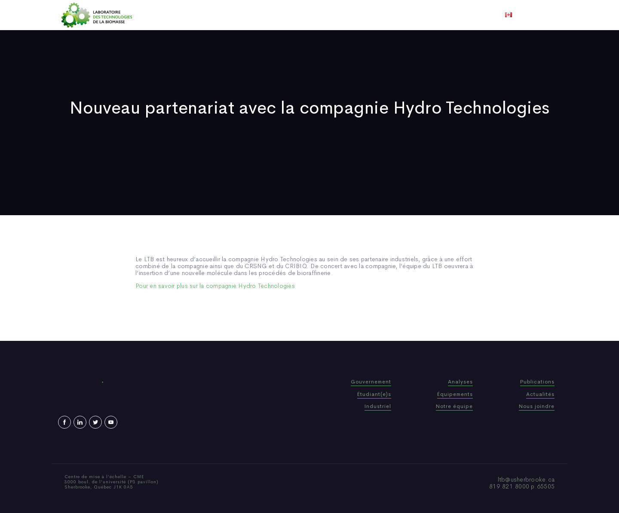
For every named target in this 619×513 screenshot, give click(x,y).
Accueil (194, 15)
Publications (297, 15)
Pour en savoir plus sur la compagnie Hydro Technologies (215, 286)
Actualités (341, 15)
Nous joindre (416, 15)
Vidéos (377, 15)
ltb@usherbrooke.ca (526, 479)
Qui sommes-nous (242, 15)
